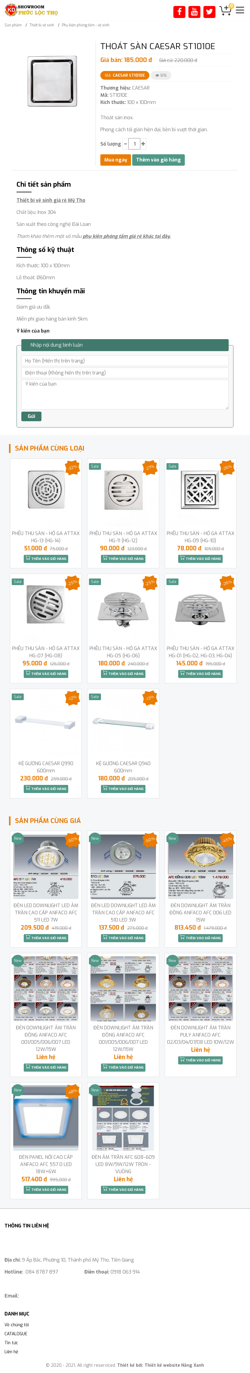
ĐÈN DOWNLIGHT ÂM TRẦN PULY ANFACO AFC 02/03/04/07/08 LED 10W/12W (200, 1035)
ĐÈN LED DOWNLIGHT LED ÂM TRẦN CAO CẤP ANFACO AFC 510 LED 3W (123, 912)
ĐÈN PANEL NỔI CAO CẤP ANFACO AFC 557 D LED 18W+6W (46, 1164)
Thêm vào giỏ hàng (46, 558)
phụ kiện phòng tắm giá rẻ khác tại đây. (127, 236)
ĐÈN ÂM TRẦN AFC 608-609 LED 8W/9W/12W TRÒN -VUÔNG (123, 1164)
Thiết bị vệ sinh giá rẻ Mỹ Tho (51, 200)
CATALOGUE (16, 1334)
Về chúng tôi (17, 1325)
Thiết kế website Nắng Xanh (174, 1365)
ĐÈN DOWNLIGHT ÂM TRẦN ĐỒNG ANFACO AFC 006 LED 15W (200, 912)
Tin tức (11, 1343)
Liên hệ (11, 1352)
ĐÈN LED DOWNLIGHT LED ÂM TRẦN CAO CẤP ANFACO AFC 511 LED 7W (46, 912)
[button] (85, 47)
